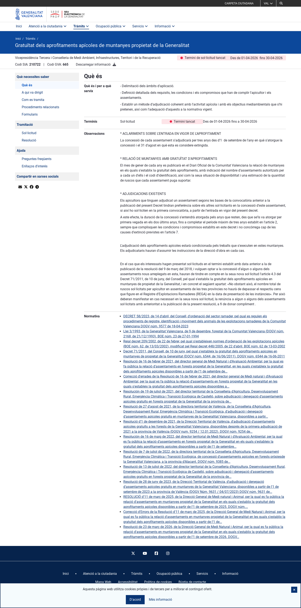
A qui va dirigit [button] (32, 92)
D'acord (135, 600)
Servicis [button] (140, 26)
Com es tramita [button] (33, 100)
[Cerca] (281, 3)
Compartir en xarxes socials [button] (38, 176)
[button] (294, 590)
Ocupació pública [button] (111, 26)
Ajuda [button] (21, 151)
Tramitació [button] (25, 125)
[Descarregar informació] (114, 64)
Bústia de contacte (192, 582)
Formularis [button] (30, 114)
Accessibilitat (128, 582)
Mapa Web (103, 582)
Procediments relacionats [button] (40, 107)
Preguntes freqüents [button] (36, 159)
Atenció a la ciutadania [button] (48, 26)
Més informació (160, 600)
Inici (19, 26)
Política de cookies (158, 582)
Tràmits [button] (81, 26)
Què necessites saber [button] (33, 77)
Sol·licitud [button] (29, 133)
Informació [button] (165, 26)
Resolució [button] (29, 140)
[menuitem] (65, 574)
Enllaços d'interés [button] (34, 166)
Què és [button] (27, 85)
